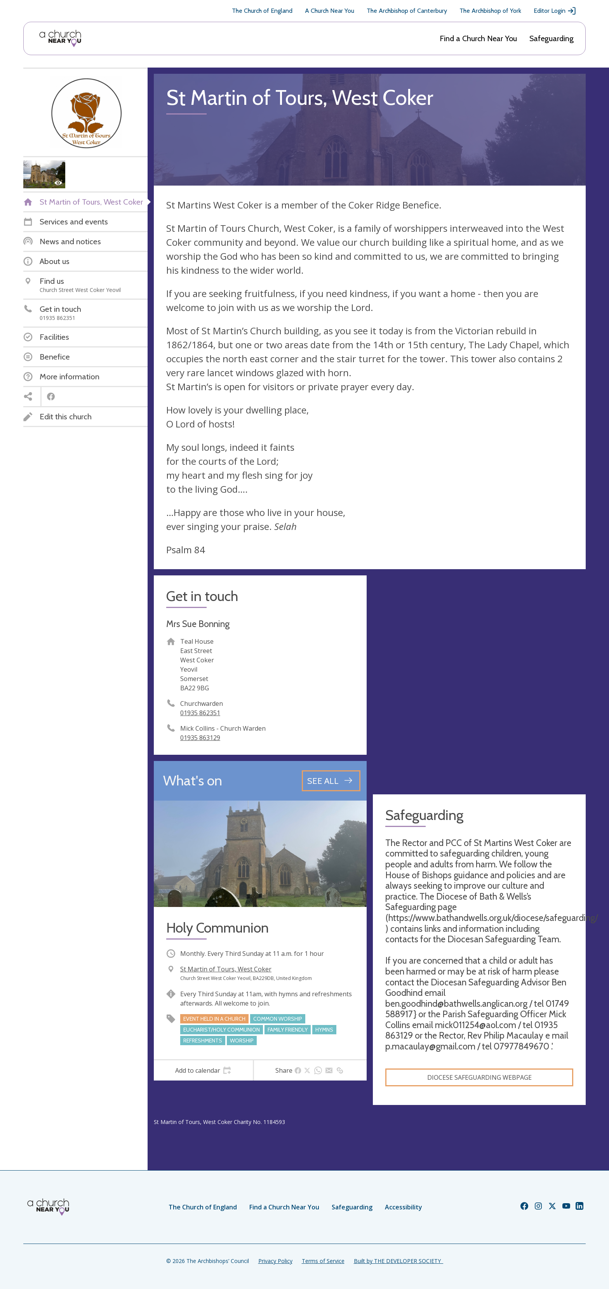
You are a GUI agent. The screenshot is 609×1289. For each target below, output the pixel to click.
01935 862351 (200, 713)
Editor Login (555, 11)
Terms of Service (323, 1261)
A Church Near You (329, 10)
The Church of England (262, 10)
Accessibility (403, 1207)
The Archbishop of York (490, 10)
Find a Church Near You (478, 38)
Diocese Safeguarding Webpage (479, 1077)
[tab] (203, 1070)
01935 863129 (200, 737)
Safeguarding (551, 38)
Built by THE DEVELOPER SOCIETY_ (398, 1261)
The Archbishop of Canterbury (407, 10)
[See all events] (331, 780)
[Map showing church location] (479, 681)
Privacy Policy (275, 1261)
